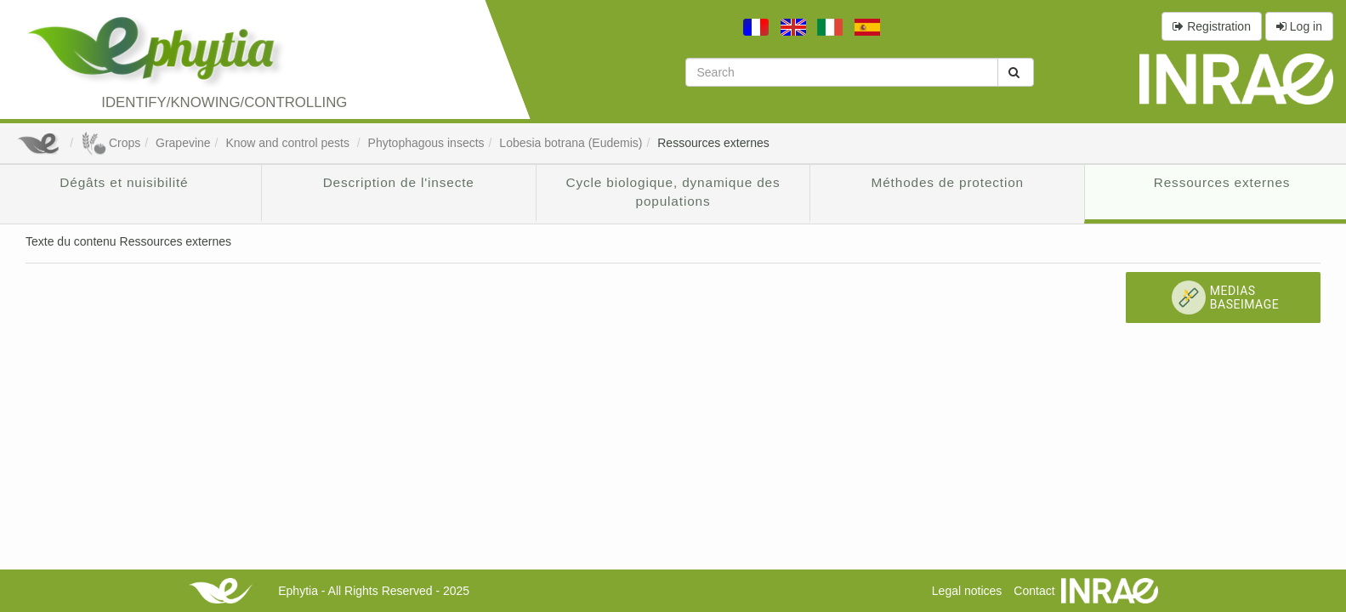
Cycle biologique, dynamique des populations (672, 191)
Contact (1034, 591)
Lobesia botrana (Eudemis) (570, 143)
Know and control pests (288, 143)
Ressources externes (713, 143)
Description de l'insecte (398, 182)
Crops (110, 143)
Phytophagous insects (426, 143)
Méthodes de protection (948, 182)
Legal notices (967, 591)
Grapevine (183, 143)
